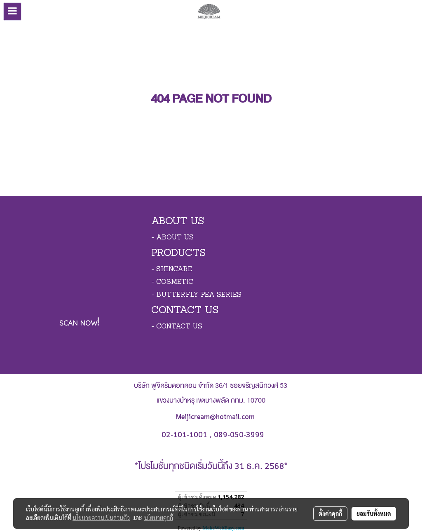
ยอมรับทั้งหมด (373, 513)
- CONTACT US (176, 326)
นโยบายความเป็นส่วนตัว (101, 517)
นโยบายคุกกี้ (158, 517)
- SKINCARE (171, 269)
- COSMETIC (172, 282)
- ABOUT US (172, 237)
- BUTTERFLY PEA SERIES (196, 295)
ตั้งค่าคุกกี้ (330, 513)
